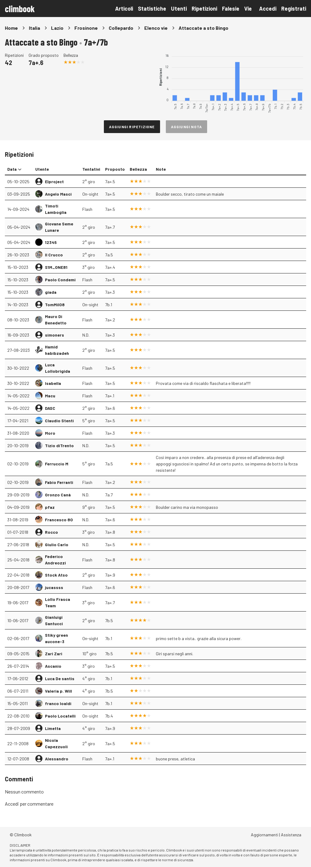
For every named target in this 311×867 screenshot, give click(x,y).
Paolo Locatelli (60, 715)
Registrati (293, 8)
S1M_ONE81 (56, 267)
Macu (50, 395)
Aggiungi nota (186, 127)
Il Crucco (54, 254)
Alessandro (56, 758)
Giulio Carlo (56, 544)
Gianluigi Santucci (54, 620)
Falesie (230, 8)
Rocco (51, 532)
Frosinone (86, 28)
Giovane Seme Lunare (59, 227)
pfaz (50, 507)
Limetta (53, 728)
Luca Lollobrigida (57, 368)
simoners (54, 335)
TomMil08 (55, 304)
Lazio (57, 28)
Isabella (53, 383)
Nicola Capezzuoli (56, 743)
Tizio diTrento (59, 445)
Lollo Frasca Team (57, 602)
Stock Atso (56, 574)
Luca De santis (59, 678)
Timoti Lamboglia (56, 209)
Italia (34, 28)
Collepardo (121, 28)
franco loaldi (58, 703)
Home (11, 28)
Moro (50, 433)
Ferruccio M (56, 463)
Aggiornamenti (264, 834)
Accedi (267, 8)
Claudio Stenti (59, 420)
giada (50, 292)
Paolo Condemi (60, 279)
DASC (50, 408)
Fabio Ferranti (59, 482)
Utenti (179, 8)
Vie (248, 8)
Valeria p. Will (58, 691)
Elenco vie (156, 28)
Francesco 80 (59, 519)
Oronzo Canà (58, 494)
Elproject (54, 181)
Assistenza (291, 834)
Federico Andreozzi (55, 559)
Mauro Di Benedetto (56, 319)
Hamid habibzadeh (57, 350)
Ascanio (53, 666)
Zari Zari (53, 653)
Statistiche (152, 8)
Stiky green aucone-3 (56, 638)
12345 (51, 242)
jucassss (54, 587)
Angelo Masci (58, 194)
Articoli (124, 8)
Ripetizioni (204, 8)
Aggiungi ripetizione (132, 127)
